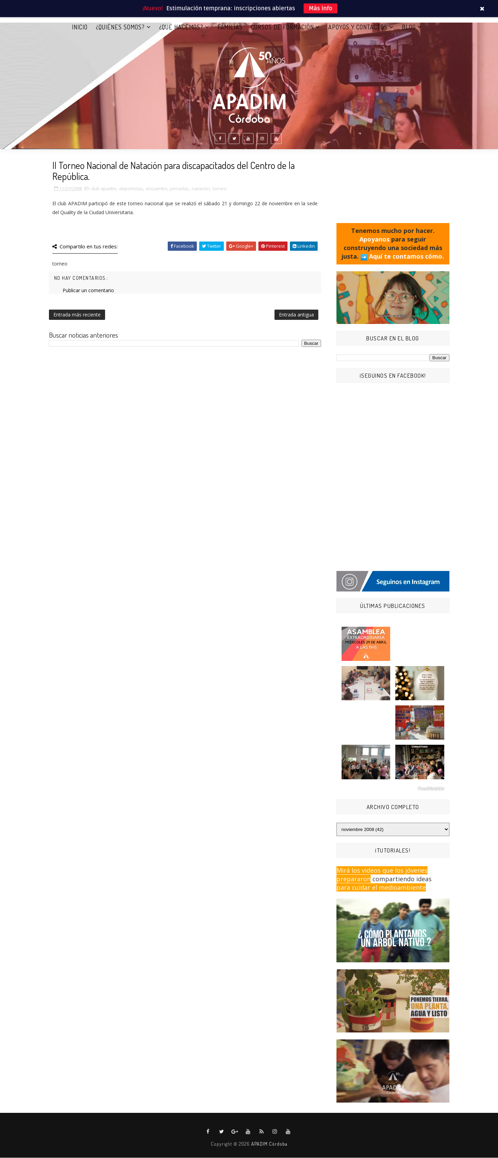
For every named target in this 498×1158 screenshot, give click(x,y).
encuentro (156, 189)
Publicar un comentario (88, 290)
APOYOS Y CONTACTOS (357, 27)
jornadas (179, 189)
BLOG (409, 27)
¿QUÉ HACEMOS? (181, 27)
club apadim (103, 189)
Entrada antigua (296, 315)
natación (201, 189)
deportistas (131, 189)
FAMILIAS (230, 27)
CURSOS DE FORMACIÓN (282, 27)
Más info (320, 8)
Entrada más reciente (77, 315)
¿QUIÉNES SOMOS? (120, 27)
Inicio (80, 27)
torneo (220, 189)
